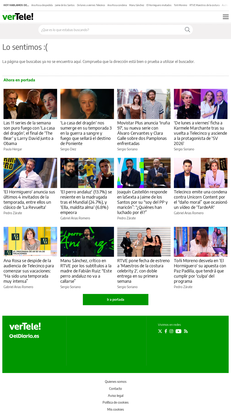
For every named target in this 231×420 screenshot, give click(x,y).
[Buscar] (187, 30)
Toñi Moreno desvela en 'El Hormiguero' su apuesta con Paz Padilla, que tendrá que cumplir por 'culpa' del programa (200, 271)
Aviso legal (115, 396)
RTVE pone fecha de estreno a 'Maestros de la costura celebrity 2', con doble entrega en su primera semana (143, 271)
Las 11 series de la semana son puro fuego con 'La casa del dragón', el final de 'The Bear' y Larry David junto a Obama (29, 133)
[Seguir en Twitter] (160, 331)
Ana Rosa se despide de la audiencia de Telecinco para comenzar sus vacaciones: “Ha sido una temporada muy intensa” (29, 271)
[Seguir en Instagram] (171, 331)
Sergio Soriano (127, 149)
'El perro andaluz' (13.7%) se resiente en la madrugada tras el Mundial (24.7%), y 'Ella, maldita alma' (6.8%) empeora (86, 202)
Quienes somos (115, 382)
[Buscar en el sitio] (110, 30)
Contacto (115, 389)
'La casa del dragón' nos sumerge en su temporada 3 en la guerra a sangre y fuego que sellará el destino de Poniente (86, 133)
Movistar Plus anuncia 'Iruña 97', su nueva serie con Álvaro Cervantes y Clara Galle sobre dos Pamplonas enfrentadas (143, 133)
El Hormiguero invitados (159, 5)
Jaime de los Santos (65, 5)
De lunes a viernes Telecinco (91, 5)
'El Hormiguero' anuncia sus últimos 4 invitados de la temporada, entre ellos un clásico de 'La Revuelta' (29, 199)
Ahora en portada (19, 80)
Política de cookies (115, 402)
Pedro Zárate (13, 213)
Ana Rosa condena (117, 5)
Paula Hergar (13, 149)
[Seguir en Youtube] (179, 331)
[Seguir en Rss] (186, 331)
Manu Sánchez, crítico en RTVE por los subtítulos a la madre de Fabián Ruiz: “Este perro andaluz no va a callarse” (86, 271)
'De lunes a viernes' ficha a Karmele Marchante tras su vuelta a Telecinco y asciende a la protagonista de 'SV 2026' (200, 133)
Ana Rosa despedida (42, 5)
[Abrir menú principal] (226, 17)
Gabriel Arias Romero (75, 218)
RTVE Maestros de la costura (205, 5)
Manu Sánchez (136, 5)
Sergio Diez (68, 149)
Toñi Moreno (180, 5)
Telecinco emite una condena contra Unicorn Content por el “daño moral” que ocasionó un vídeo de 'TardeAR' (200, 199)
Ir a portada (115, 299)
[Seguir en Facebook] (166, 331)
